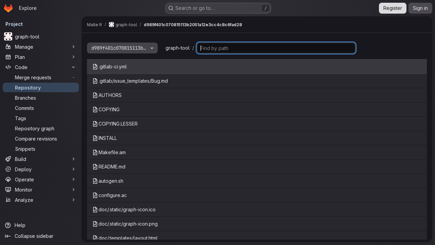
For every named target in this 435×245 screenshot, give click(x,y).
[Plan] (41, 57)
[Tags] (41, 118)
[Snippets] (41, 148)
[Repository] (41, 87)
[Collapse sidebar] (41, 236)
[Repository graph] (41, 128)
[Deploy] (41, 169)
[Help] (41, 225)
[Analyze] (41, 200)
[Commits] (41, 108)
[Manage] (41, 46)
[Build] (41, 159)
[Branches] (41, 97)
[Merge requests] (41, 77)
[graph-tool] (41, 36)
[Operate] (41, 179)
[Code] (41, 67)
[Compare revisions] (41, 138)
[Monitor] (41, 189)
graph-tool (178, 48)
